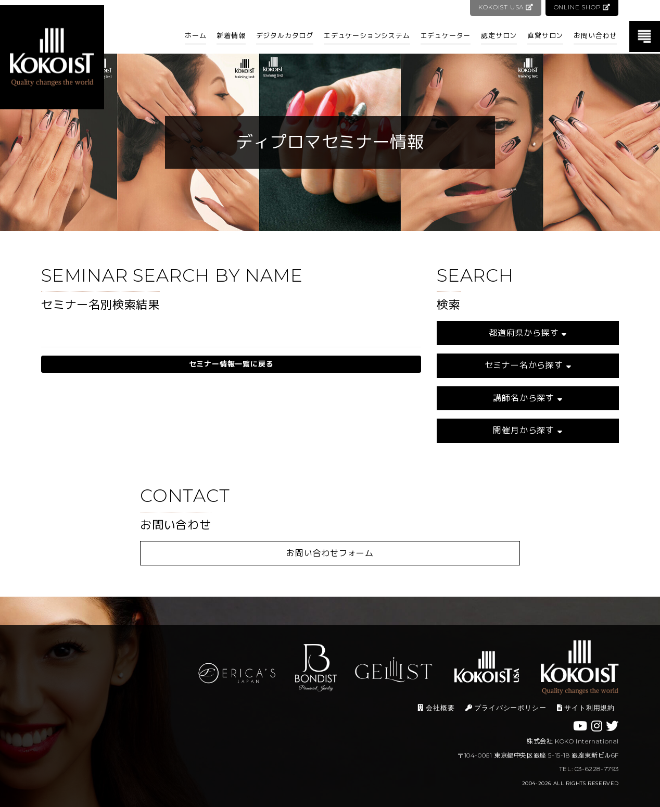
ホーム (195, 35)
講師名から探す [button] (527, 398)
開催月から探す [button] (527, 430)
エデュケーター (446, 35)
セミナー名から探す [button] (528, 365)
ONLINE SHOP (581, 7)
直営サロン (545, 35)
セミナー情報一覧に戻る (231, 364)
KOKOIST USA (504, 7)
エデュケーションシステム (367, 35)
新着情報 (231, 35)
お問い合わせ (595, 35)
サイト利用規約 (586, 708)
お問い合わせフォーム (330, 553)
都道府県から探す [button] (528, 333)
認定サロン (499, 35)
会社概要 (435, 708)
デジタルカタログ (284, 35)
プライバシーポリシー (506, 708)
